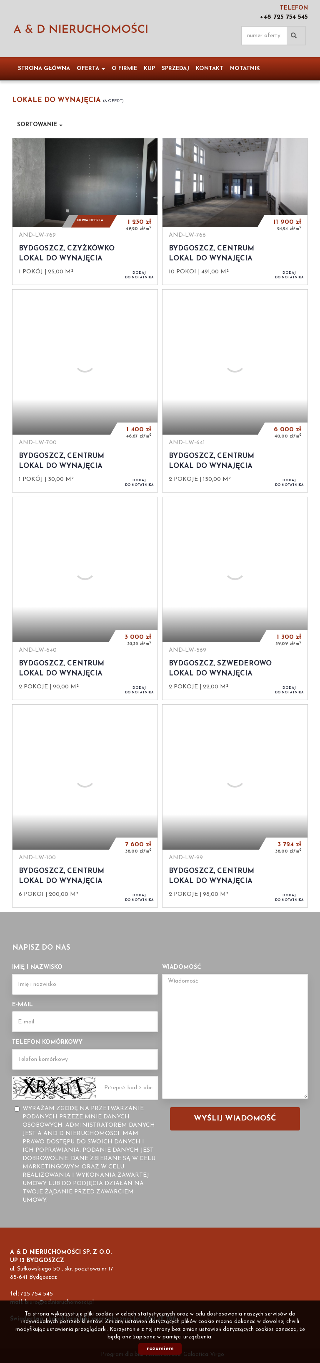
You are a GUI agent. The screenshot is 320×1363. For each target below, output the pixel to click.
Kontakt (209, 68)
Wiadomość (181, 967)
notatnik (245, 68)
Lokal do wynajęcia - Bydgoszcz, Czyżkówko (85, 211)
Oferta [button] (91, 68)
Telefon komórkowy (47, 1042)
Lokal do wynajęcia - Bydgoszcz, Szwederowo (235, 598)
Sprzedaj (175, 68)
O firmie (124, 68)
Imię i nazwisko (37, 967)
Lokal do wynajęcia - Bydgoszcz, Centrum (235, 211)
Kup (149, 68)
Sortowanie (39, 125)
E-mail (22, 1005)
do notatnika (139, 275)
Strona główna (44, 68)
